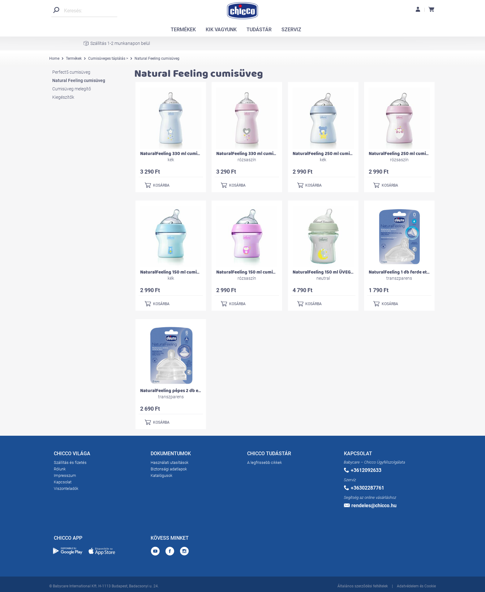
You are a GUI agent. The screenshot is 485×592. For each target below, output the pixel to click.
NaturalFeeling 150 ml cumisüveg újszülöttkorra (190, 272)
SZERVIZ (291, 29)
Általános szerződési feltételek (362, 585)
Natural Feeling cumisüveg (78, 80)
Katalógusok (161, 475)
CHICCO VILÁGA (72, 454)
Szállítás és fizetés (70, 462)
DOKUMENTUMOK (171, 454)
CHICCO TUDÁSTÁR (269, 454)
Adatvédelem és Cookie (416, 585)
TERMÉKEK (183, 29)
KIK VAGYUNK (221, 29)
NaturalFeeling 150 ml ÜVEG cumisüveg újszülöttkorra (349, 272)
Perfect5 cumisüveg (71, 72)
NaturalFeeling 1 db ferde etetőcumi (406, 272)
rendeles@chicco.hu (370, 505)
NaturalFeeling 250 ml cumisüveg (328, 154)
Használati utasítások (169, 462)
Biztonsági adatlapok (169, 469)
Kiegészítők (63, 97)
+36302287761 (364, 488)
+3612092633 (362, 470)
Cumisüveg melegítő (71, 88)
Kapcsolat (62, 482)
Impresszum (65, 475)
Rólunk (60, 469)
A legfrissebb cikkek (264, 462)
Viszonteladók (66, 488)
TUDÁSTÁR (259, 29)
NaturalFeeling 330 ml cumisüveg (175, 154)
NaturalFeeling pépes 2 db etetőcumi (178, 391)
